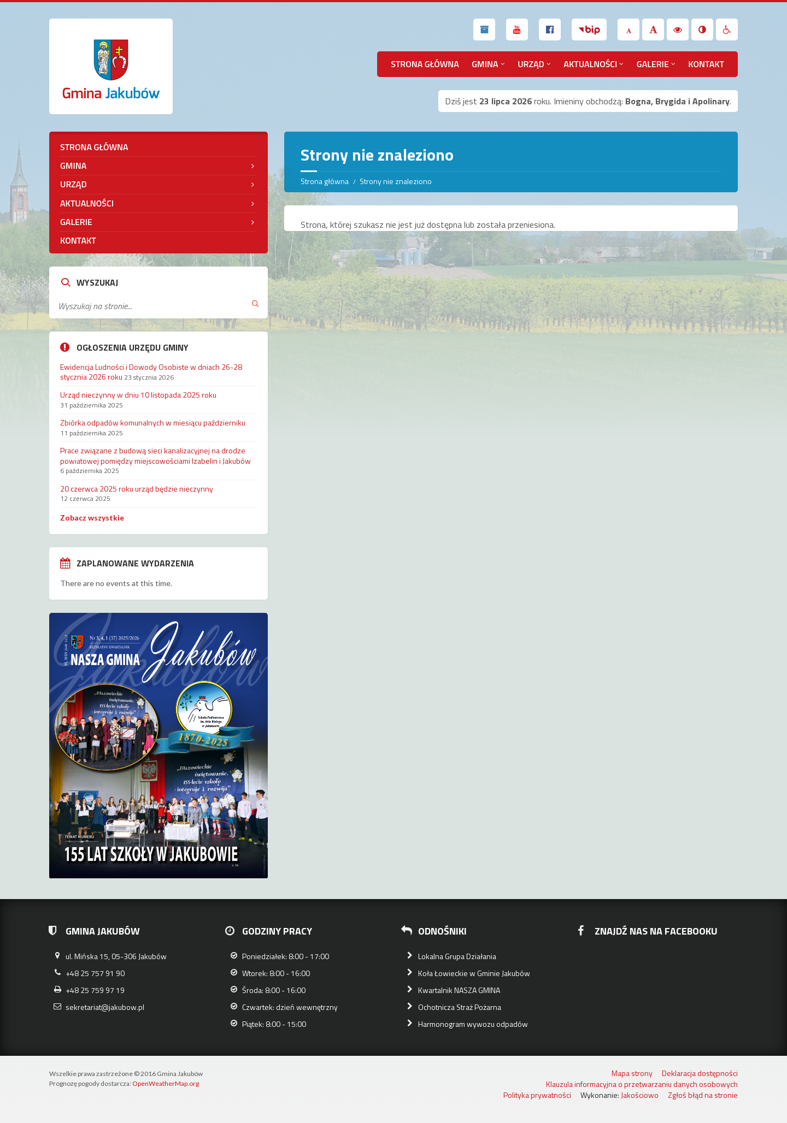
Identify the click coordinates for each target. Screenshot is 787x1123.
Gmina (485, 63)
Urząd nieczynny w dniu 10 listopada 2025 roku (138, 394)
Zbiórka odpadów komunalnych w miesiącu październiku (152, 422)
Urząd (531, 63)
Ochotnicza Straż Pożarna (459, 1007)
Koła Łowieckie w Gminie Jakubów (474, 973)
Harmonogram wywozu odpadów (473, 1024)
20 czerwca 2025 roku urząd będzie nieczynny (136, 488)
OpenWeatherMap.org (165, 1083)
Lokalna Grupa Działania (457, 956)
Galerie (653, 63)
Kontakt (706, 63)
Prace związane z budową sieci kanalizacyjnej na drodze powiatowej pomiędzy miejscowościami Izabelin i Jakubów (155, 455)
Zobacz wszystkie (92, 517)
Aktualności (590, 63)
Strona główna (425, 63)
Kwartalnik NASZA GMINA (459, 990)
